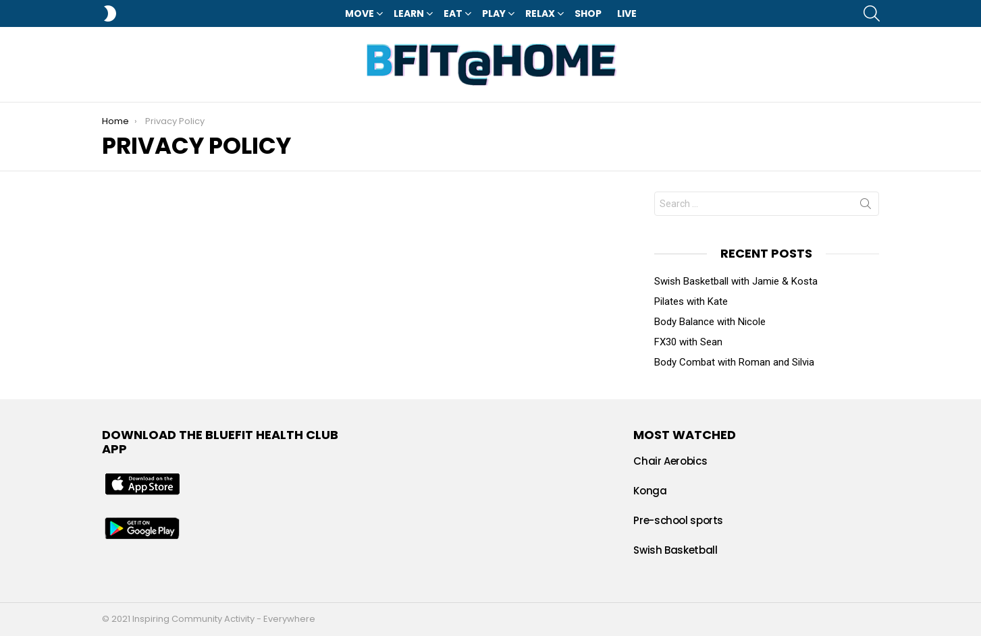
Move (359, 13)
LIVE (627, 13)
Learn (409, 13)
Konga (649, 491)
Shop (588, 13)
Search (865, 206)
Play (494, 13)
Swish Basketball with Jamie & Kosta (736, 281)
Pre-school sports (678, 520)
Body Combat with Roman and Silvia (734, 362)
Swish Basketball (675, 550)
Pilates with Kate (691, 301)
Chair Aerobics (670, 461)
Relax (540, 13)
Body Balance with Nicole (710, 322)
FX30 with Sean (688, 342)
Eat (453, 13)
